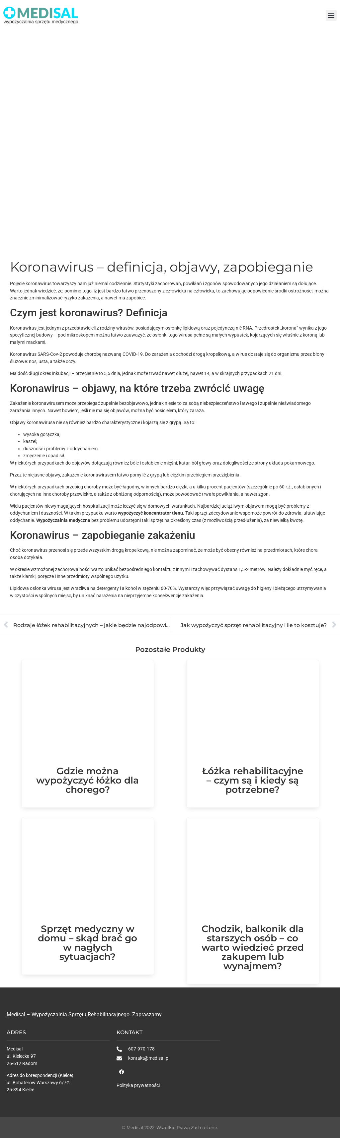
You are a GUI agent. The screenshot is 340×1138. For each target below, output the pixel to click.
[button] (331, 15)
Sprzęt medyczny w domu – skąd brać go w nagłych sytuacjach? (87, 942)
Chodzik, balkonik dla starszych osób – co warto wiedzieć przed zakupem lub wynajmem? (253, 947)
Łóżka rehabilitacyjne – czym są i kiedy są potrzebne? (252, 780)
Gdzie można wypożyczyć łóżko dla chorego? (87, 780)
